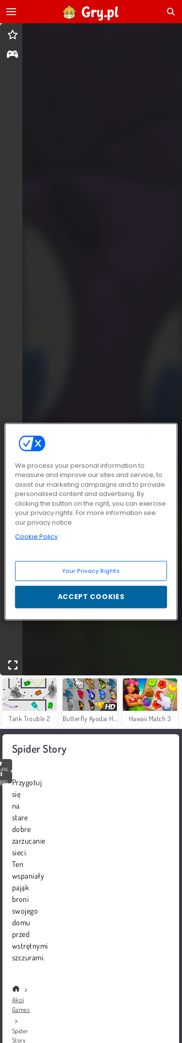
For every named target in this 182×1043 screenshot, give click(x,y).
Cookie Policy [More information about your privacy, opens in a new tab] (36, 536)
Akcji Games (21, 1004)
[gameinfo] (12, 55)
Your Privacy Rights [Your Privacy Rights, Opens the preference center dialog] (91, 570)
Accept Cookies (91, 596)
